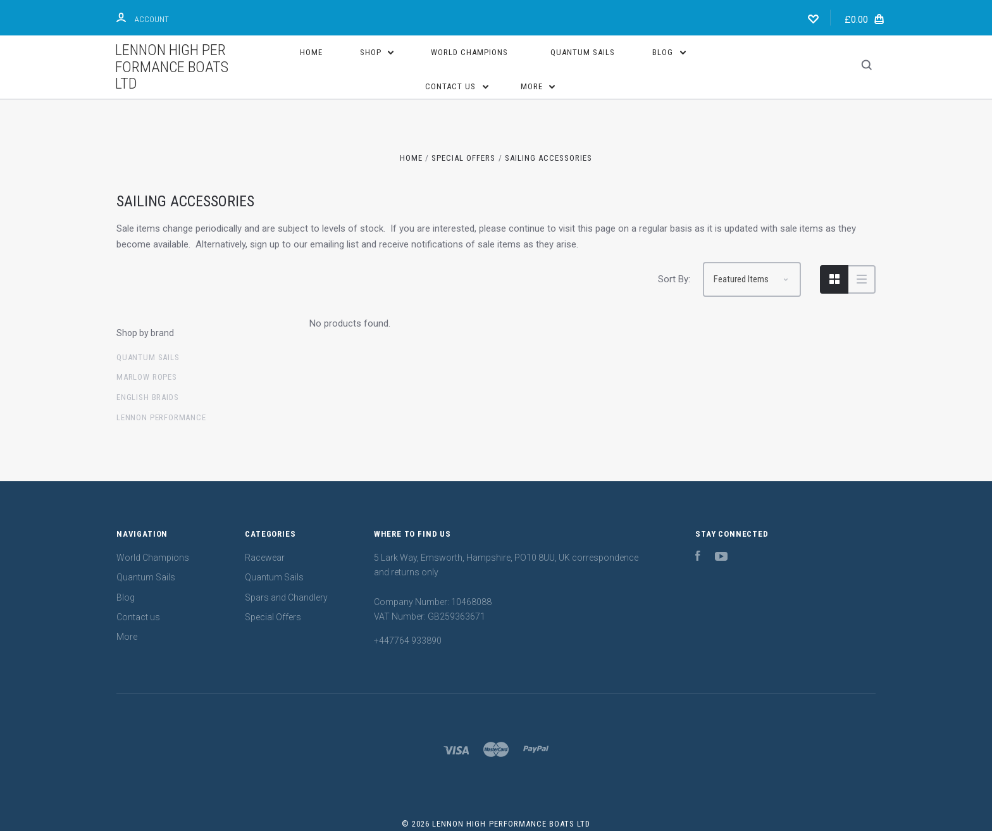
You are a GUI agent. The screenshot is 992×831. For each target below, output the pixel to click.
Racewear (265, 558)
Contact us (456, 86)
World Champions (469, 52)
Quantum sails (148, 357)
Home (311, 52)
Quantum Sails (582, 52)
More (538, 86)
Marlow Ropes (146, 377)
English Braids (147, 397)
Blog (669, 52)
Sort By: (674, 279)
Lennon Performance (161, 417)
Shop (377, 52)
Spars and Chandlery (286, 597)
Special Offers (273, 617)
